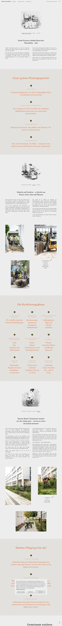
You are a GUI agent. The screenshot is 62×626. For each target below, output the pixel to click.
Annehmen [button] (40, 591)
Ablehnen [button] (30, 591)
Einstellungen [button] (21, 591)
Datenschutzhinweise (20, 589)
